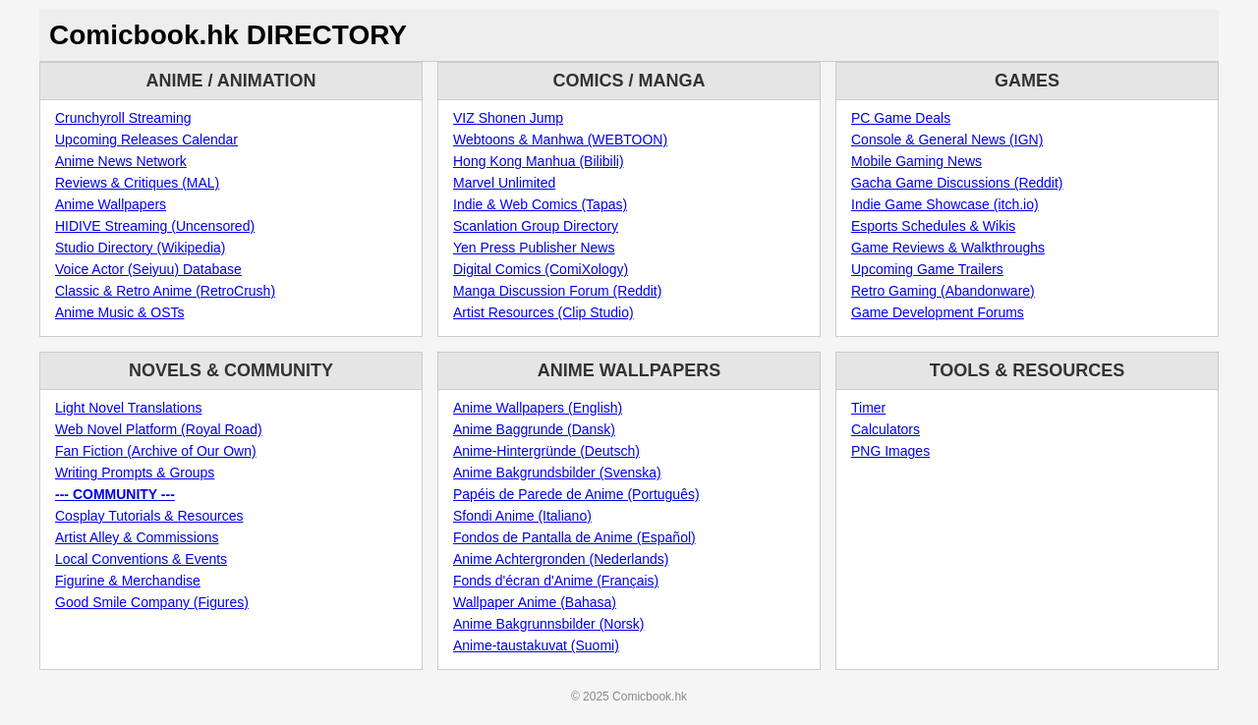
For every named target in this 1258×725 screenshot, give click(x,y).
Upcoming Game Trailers (927, 269)
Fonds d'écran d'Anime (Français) (555, 580)
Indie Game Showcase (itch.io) (945, 204)
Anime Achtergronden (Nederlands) (560, 559)
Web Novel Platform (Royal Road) (158, 429)
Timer (868, 408)
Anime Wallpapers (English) (537, 408)
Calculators (885, 429)
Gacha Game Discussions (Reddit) (957, 183)
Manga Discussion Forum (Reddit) (557, 291)
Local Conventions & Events (141, 559)
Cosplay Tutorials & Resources (149, 516)
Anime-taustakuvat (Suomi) (536, 645)
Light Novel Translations (128, 408)
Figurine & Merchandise (127, 580)
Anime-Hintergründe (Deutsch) (546, 451)
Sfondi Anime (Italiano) (522, 516)
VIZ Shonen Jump (508, 118)
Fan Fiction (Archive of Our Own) (156, 451)
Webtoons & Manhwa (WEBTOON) (560, 139)
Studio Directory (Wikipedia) (140, 247)
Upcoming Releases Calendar (146, 139)
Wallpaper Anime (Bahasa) (534, 602)
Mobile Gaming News (916, 161)
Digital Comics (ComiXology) (540, 269)
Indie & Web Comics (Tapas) (540, 204)
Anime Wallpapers (110, 204)
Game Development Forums (937, 312)
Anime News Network (121, 161)
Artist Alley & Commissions (136, 537)
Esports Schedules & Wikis (933, 226)
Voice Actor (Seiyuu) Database (148, 269)
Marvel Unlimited (504, 183)
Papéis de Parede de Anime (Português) (576, 494)
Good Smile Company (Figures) (152, 602)
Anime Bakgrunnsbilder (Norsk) (549, 624)
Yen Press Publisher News (533, 247)
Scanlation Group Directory (535, 226)
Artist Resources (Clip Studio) (543, 312)
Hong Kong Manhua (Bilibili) (538, 161)
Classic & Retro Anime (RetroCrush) (165, 291)
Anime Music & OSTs (119, 312)
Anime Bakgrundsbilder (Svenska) (557, 472)
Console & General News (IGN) (947, 139)
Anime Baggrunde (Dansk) (534, 429)
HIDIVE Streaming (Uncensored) (155, 226)
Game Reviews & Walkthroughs (948, 247)
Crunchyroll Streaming (123, 118)
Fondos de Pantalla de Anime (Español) (574, 537)
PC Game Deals (900, 118)
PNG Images (890, 451)
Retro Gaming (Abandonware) (943, 291)
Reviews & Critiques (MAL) (137, 183)
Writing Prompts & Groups (134, 472)
